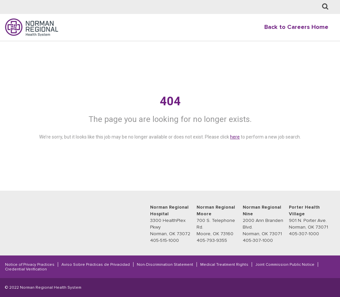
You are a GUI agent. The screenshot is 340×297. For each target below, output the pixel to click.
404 (170, 101)
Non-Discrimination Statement (165, 264)
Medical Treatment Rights (224, 264)
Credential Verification (26, 269)
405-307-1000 (258, 240)
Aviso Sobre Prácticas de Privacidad (95, 264)
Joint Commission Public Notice (284, 264)
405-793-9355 (212, 240)
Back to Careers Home (296, 27)
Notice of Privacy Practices (29, 264)
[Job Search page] (325, 7)
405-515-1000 (164, 240)
